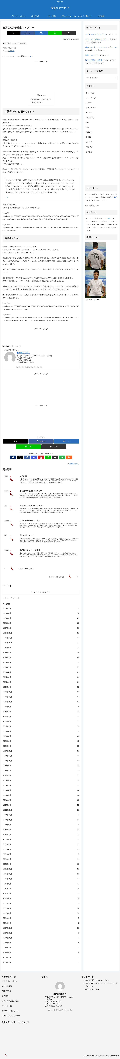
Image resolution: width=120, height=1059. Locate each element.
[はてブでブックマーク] (41, 33)
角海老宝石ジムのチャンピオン (97, 981)
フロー (14, 43)
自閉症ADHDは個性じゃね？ (41, 99)
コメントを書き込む (41, 593)
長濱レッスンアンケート (11, 1016)
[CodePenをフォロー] (35, 367)
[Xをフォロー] (21, 367)
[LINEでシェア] (54, 33)
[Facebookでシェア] (28, 33)
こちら (108, 218)
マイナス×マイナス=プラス (95, 34)
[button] (67, 33)
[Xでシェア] (15, 33)
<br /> (20, 1036)
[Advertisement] (41, 76)
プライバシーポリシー (10, 982)
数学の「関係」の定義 (93, 60)
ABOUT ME (6, 991)
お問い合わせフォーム (10, 1011)
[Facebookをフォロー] (23, 367)
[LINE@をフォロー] (33, 367)
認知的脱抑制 (23, 43)
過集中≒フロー (37, 102)
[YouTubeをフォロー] (29, 367)
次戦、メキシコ (91, 55)
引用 (7, 197)
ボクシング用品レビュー (11, 1001)
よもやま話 (6, 43)
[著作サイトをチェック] (17, 367)
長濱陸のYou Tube (92, 990)
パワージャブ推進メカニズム (96, 39)
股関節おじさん (23, 353)
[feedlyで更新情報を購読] (39, 367)
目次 (38, 95)
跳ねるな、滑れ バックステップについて (101, 47)
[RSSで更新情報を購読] (41, 367)
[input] (101, 78)
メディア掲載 (7, 987)
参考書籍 (5, 996)
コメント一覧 (7, 1006)
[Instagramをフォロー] (27, 367)
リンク (11, 51)
